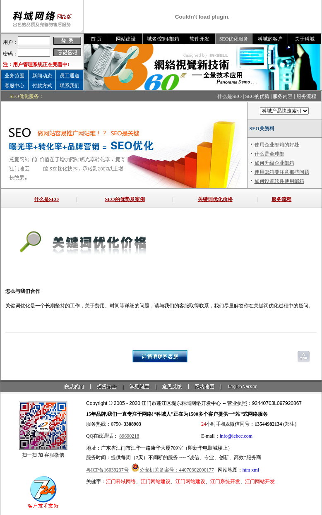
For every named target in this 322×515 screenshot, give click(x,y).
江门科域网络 (121, 481)
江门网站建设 (156, 481)
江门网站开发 (260, 481)
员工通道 (69, 76)
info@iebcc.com (236, 436)
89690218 (129, 436)
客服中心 (14, 86)
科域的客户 (270, 39)
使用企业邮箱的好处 (277, 145)
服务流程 (306, 96)
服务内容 (283, 96)
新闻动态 (42, 76)
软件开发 (199, 39)
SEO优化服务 (234, 39)
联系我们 (69, 86)
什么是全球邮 (269, 154)
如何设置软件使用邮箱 (279, 181)
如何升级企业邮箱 (274, 163)
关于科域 (305, 39)
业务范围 (14, 76)
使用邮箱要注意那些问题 (282, 172)
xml (255, 470)
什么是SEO (229, 96)
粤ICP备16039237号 (107, 470)
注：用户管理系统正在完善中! (36, 64)
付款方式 (42, 86)
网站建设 (126, 39)
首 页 (96, 39)
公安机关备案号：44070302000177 (176, 470)
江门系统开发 (225, 481)
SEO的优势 (257, 96)
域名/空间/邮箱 (163, 39)
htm (246, 470)
